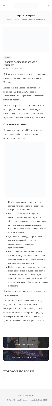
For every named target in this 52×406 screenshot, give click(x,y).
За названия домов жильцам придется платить (24, 357)
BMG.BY (31, 395)
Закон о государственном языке (24, 344)
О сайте (11, 400)
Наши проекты (39, 400)
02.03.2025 (6, 68)
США (17, 340)
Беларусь (17, 19)
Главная (9, 19)
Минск (33, 353)
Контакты (22, 400)
